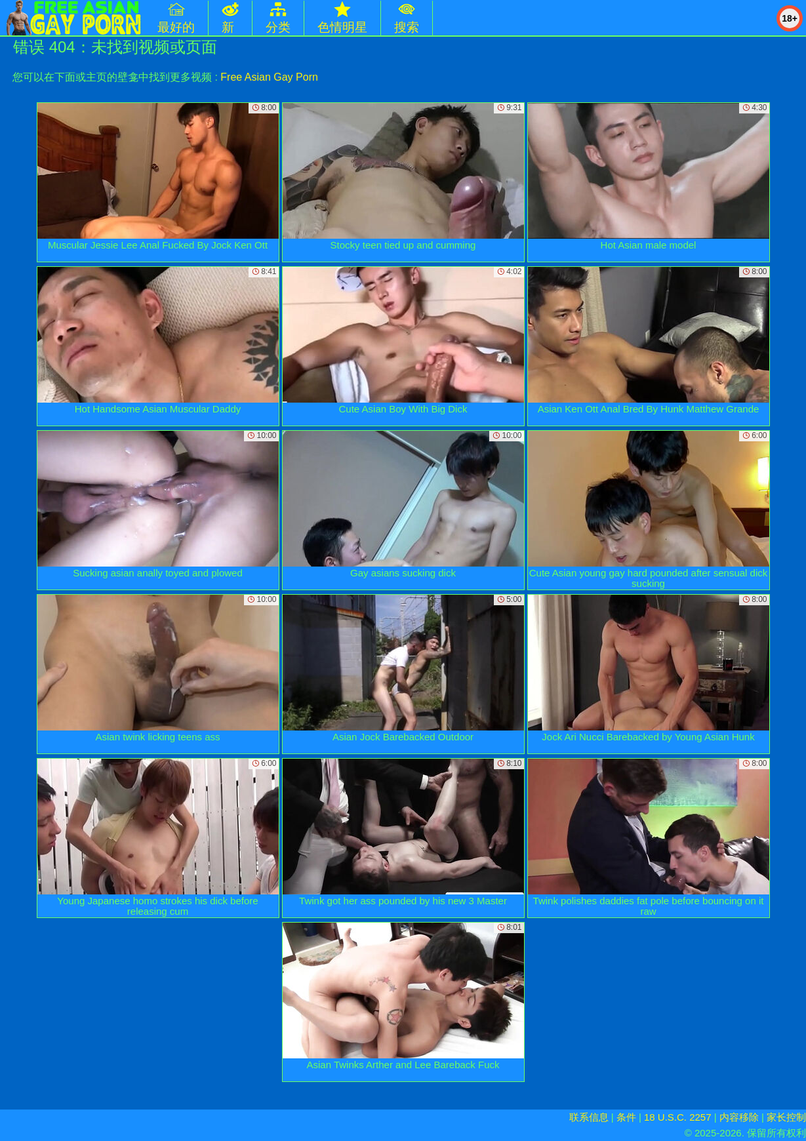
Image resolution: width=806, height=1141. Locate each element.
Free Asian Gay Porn (269, 77)
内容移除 (739, 1117)
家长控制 (786, 1117)
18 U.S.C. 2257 (678, 1117)
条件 (626, 1117)
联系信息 (589, 1117)
